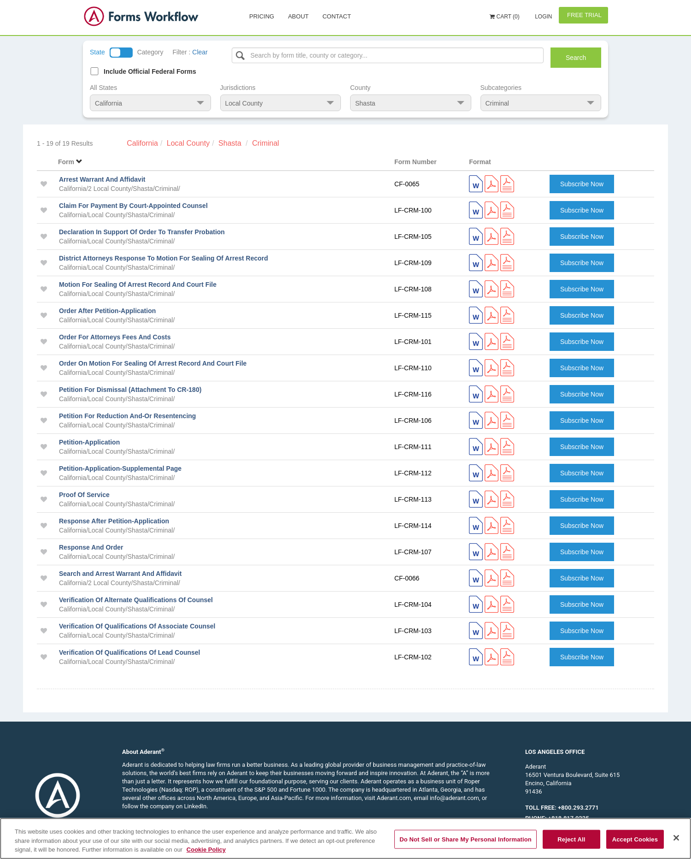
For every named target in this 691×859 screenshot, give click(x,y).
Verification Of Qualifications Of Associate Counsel (137, 626)
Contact (336, 16)
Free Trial (583, 15)
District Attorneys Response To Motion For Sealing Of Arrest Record (163, 258)
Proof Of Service (84, 494)
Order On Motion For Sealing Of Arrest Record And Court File (152, 363)
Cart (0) (505, 16)
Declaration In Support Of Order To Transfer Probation (142, 232)
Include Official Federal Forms (150, 71)
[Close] (676, 838)
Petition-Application (89, 442)
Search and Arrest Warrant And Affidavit (120, 573)
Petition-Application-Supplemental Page (120, 468)
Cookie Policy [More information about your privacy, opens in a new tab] (206, 849)
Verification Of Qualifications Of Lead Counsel (129, 652)
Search (576, 57)
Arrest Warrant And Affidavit (102, 179)
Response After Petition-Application (114, 521)
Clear (199, 52)
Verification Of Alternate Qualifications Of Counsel (136, 600)
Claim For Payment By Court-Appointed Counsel (133, 205)
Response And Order (91, 547)
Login (542, 16)
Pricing (261, 16)
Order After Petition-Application (107, 310)
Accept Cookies (635, 838)
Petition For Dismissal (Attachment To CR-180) (130, 389)
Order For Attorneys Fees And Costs (114, 337)
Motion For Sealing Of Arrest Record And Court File (138, 284)
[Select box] (388, 55)
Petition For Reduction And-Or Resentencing (127, 416)
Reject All (571, 838)
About (298, 16)
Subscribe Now (581, 184)
